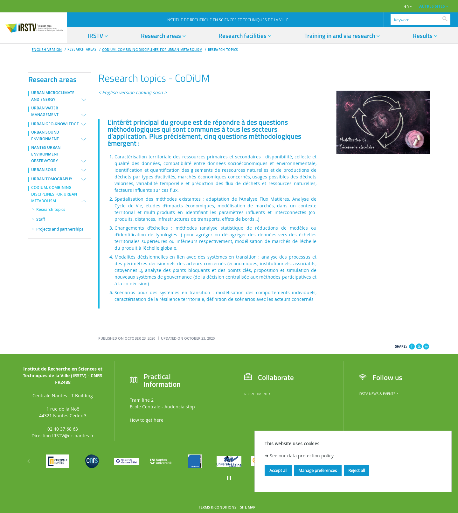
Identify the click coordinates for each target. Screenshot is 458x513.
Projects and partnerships (59, 229)
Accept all (278, 470)
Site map (247, 507)
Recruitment (257, 394)
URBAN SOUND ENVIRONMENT (45, 136)
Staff (40, 219)
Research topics (223, 50)
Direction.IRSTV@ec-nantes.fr (62, 436)
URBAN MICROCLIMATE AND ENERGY (52, 96)
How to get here (146, 420)
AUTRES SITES (432, 6)
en (406, 6)
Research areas (52, 78)
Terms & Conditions (217, 507)
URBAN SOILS (43, 169)
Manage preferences (317, 470)
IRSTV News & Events (379, 394)
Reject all (356, 470)
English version (47, 50)
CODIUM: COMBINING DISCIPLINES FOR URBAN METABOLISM (152, 50)
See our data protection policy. (302, 456)
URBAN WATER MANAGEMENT (45, 111)
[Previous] (28, 461)
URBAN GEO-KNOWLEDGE (55, 124)
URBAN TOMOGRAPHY (51, 179)
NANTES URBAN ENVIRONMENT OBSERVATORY (45, 154)
